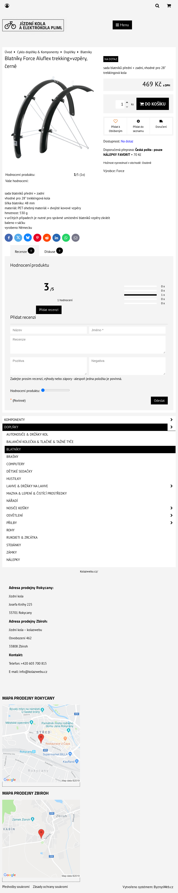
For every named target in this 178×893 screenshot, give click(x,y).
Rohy (10, 530)
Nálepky (13, 560)
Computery (15, 464)
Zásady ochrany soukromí (50, 887)
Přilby (91, 522)
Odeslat (159, 400)
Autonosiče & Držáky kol (27, 434)
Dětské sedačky (19, 471)
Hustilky (13, 479)
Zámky (11, 552)
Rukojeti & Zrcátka (22, 537)
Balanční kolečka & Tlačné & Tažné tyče (40, 442)
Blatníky (13, 449)
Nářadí (12, 501)
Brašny (12, 457)
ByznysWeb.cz (163, 887)
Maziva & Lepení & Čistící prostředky (36, 493)
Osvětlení (91, 515)
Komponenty (90, 419)
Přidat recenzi (48, 310)
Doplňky (90, 427)
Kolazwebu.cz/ (89, 571)
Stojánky (13, 545)
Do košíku (153, 104)
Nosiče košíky (91, 508)
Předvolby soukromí (16, 887)
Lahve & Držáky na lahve (91, 486)
